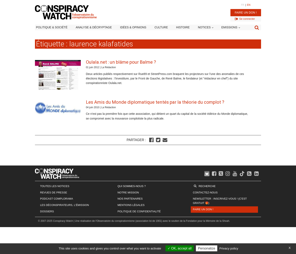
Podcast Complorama (56, 198)
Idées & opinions (133, 27)
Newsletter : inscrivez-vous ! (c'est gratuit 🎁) (220, 201)
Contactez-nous (205, 192)
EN (249, 4)
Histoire (183, 27)
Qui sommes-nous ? (132, 186)
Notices (204, 27)
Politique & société (51, 27)
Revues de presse (53, 192)
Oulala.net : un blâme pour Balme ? (121, 62)
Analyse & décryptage (94, 27)
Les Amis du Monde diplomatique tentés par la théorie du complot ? (155, 102)
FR (242, 4)
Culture (161, 27)
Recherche (207, 186)
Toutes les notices (54, 186)
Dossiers (47, 211)
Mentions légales (131, 205)
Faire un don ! (246, 12)
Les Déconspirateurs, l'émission (64, 205)
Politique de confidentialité (139, 211)
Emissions (229, 27)
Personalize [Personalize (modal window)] (206, 248)
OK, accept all (180, 248)
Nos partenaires (130, 198)
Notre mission (128, 192)
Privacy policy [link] (228, 248)
